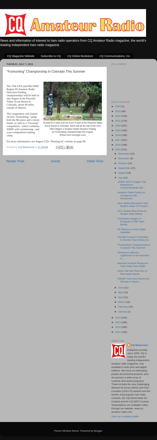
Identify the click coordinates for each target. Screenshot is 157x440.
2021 (118, 120)
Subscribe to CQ (51, 56)
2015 (118, 149)
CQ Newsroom (139, 345)
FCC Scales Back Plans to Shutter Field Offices (132, 212)
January (123, 311)
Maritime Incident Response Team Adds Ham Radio (133, 264)
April (121, 297)
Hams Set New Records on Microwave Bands (132, 272)
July (120, 177)
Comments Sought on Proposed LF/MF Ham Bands (131, 221)
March (122, 302)
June (121, 287)
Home (55, 161)
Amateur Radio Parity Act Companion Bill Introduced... (131, 195)
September (124, 168)
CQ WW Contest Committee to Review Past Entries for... (134, 238)
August (122, 172)
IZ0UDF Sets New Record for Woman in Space (134, 280)
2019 (118, 130)
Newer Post (15, 161)
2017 (118, 140)
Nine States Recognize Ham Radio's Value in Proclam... (134, 204)
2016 (118, 144)
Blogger (98, 430)
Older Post (95, 161)
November (124, 158)
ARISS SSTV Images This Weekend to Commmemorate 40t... (132, 185)
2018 (118, 135)
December (124, 153)
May (120, 292)
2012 (118, 327)
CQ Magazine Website (21, 56)
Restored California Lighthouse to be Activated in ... (133, 255)
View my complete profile (125, 416)
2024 (118, 106)
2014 (118, 317)
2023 (118, 111)
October (123, 163)
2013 (118, 322)
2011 (118, 332)
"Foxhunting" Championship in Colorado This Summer (134, 246)
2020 (118, 125)
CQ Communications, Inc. (115, 56)
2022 (118, 116)
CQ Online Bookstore (80, 56)
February (123, 306)
